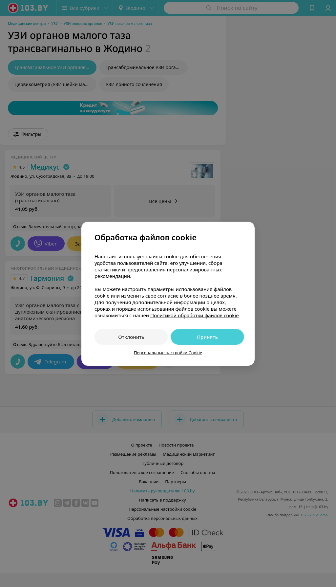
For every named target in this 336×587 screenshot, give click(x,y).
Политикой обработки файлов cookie (194, 315)
